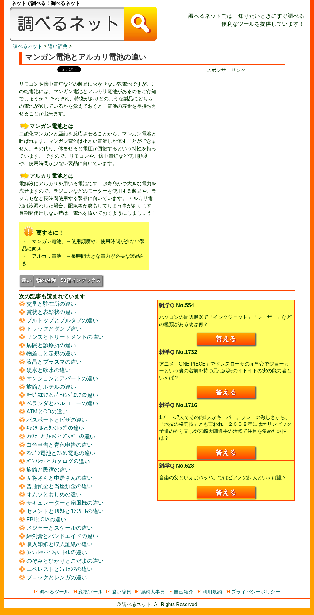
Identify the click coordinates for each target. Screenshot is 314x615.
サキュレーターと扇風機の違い (61, 503)
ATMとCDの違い (43, 412)
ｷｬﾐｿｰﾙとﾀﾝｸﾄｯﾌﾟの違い (51, 428)
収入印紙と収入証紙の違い (56, 544)
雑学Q (166, 305)
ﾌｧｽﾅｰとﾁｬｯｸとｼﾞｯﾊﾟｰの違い (57, 436)
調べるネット (27, 46)
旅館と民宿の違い (45, 470)
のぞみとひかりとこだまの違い (61, 561)
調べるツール (51, 591)
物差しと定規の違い (47, 354)
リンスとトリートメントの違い (61, 337)
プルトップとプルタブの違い (58, 320)
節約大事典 (150, 591)
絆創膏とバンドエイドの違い (58, 536)
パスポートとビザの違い (53, 420)
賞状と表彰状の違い (47, 312)
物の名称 (46, 280)
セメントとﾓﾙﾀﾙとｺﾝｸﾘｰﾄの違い (61, 511)
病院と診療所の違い (47, 345)
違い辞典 (57, 46)
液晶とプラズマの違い (50, 362)
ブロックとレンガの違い (53, 577)
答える (226, 339)
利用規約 (209, 591)
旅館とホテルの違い (47, 387)
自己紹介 (180, 591)
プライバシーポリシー (252, 591)
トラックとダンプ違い (50, 329)
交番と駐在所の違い (47, 304)
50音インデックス (81, 280)
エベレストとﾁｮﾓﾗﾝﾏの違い (56, 569)
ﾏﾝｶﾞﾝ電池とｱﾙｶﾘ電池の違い (57, 453)
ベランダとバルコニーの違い (58, 403)
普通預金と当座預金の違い (56, 486)
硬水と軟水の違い (45, 370)
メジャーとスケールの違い (56, 528)
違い (26, 280)
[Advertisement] (226, 117)
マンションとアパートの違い (58, 378)
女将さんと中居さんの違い (56, 478)
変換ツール (87, 591)
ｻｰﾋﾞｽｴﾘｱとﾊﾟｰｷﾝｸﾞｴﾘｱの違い (58, 395)
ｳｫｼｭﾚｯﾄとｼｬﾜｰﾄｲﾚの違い (53, 553)
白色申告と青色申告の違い (56, 445)
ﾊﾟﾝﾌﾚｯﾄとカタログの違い (54, 461)
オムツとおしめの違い (50, 495)
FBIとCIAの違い (42, 519)
